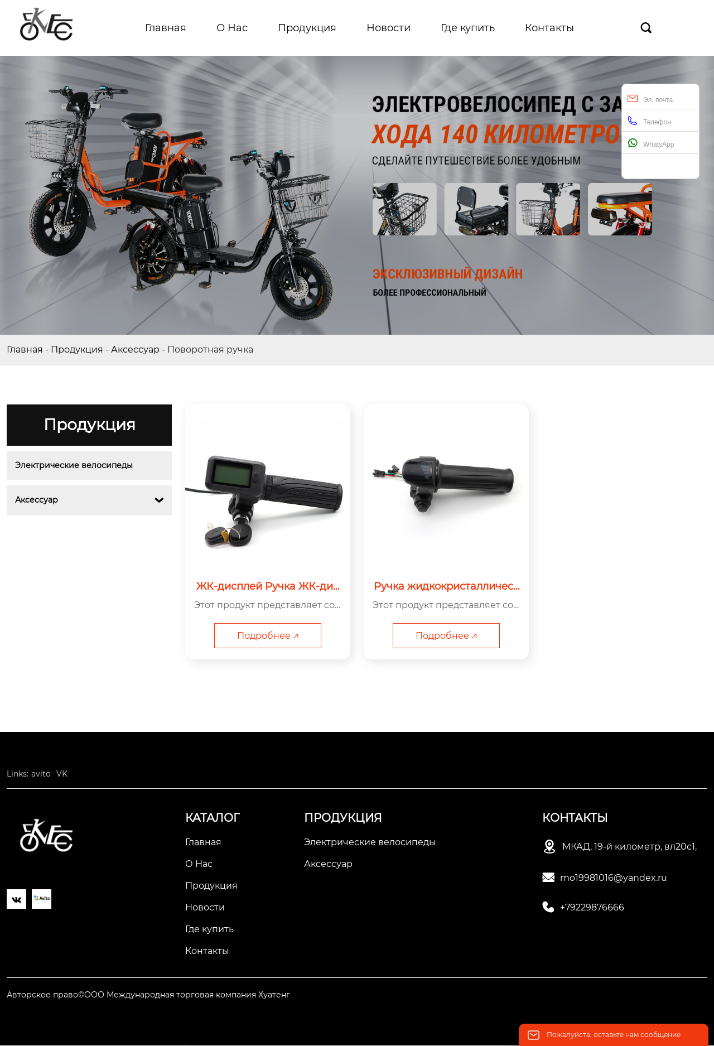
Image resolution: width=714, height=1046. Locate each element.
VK (61, 774)
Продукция (77, 349)
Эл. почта (650, 98)
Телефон (649, 120)
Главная (25, 349)
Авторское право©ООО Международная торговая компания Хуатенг (148, 995)
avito (41, 774)
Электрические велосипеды (74, 465)
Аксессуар (135, 349)
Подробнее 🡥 (267, 635)
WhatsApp (651, 143)
